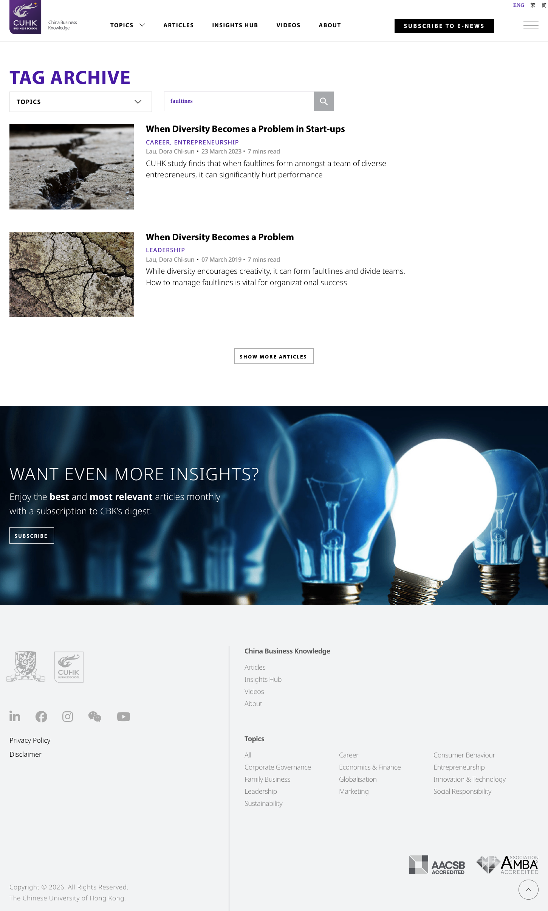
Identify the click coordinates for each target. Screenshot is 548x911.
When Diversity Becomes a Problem (220, 237)
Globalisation (358, 779)
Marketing (354, 791)
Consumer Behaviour (464, 755)
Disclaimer (25, 754)
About (330, 25)
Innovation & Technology (469, 779)
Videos (288, 25)
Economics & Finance (370, 767)
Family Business (267, 779)
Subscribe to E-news (444, 26)
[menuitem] (127, 25)
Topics (121, 25)
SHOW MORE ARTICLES (273, 358)
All (248, 755)
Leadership (165, 250)
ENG (518, 5)
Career (158, 142)
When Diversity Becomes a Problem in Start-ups (245, 129)
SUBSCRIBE (37, 536)
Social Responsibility (462, 791)
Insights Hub (235, 25)
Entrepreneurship (206, 142)
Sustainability (263, 803)
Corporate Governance (278, 767)
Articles (178, 25)
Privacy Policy (29, 741)
